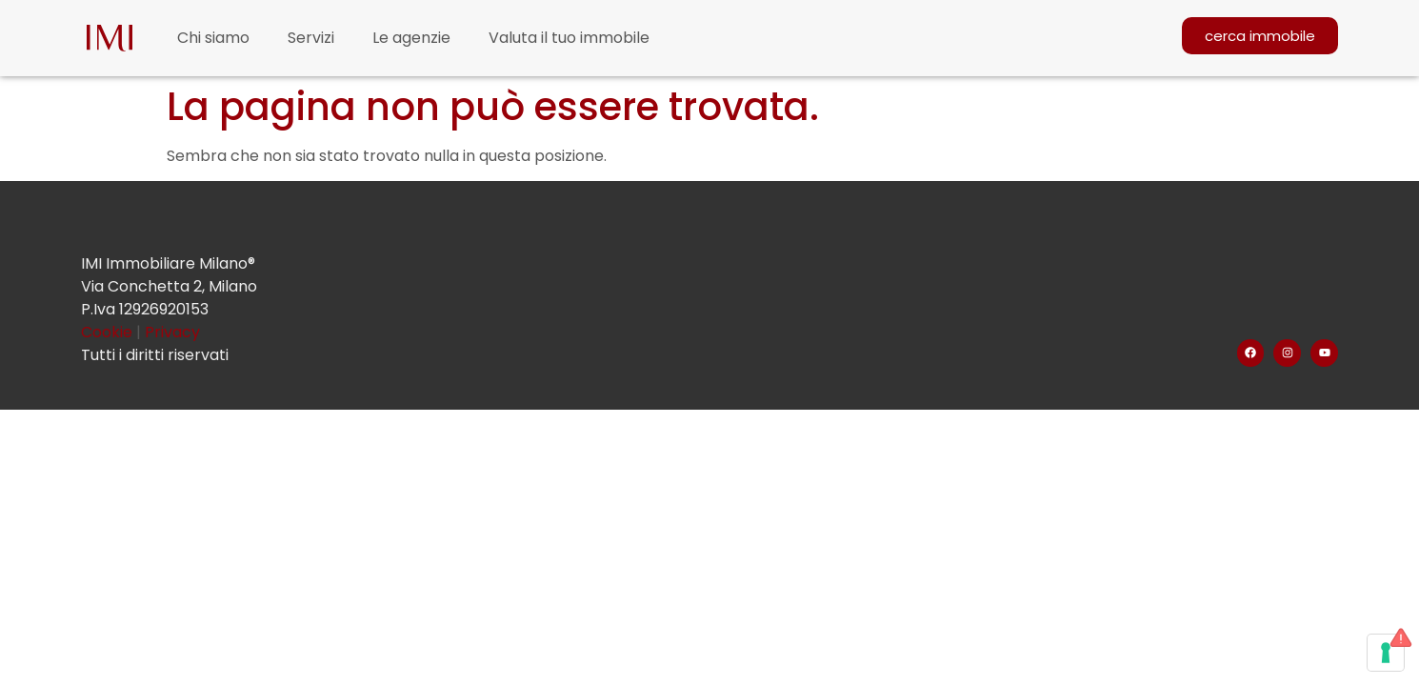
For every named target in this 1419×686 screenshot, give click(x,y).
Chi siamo (213, 38)
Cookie (108, 332)
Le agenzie (411, 38)
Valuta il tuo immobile (569, 38)
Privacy (172, 332)
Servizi (311, 38)
